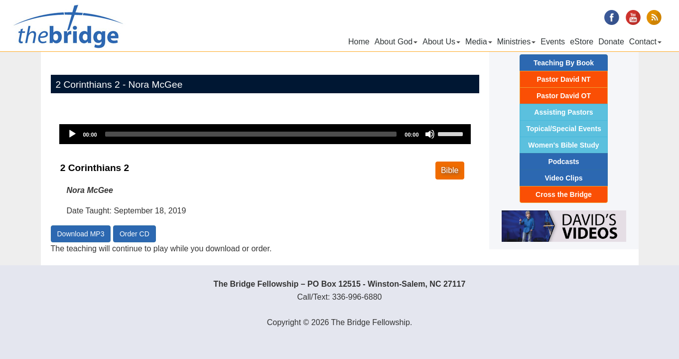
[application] (265, 134)
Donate (611, 41)
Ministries (516, 41)
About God (396, 41)
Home (359, 41)
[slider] (251, 134)
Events (553, 41)
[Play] (72, 134)
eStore (581, 41)
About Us (441, 41)
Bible (450, 170)
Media (478, 41)
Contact (645, 41)
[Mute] (430, 134)
